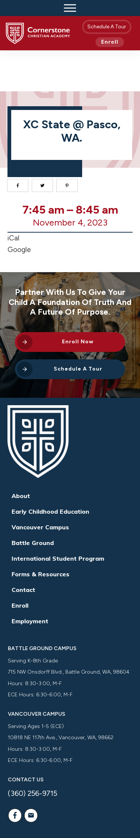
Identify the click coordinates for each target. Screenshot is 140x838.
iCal (13, 197)
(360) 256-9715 (32, 753)
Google (19, 209)
